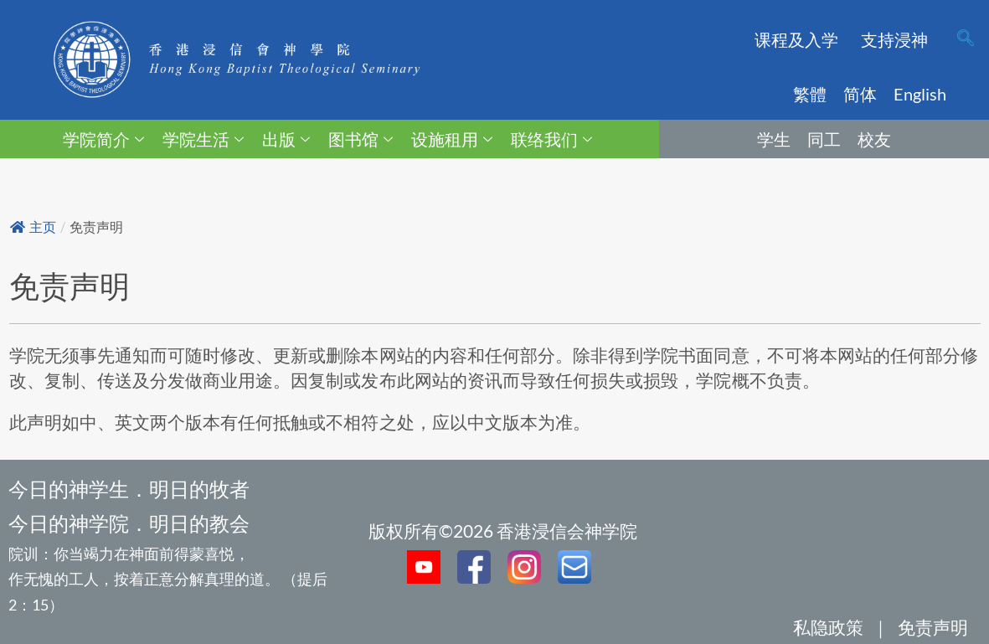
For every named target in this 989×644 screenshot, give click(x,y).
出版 (286, 139)
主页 (33, 227)
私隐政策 (828, 626)
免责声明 (933, 626)
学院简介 (103, 139)
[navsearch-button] (965, 39)
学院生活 (203, 139)
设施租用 (451, 139)
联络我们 (551, 139)
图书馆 (360, 139)
